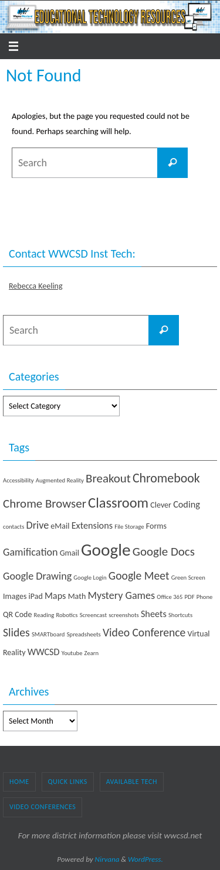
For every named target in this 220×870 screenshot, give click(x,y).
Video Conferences (42, 807)
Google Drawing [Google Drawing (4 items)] (37, 576)
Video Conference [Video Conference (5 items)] (144, 632)
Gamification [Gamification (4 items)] (30, 552)
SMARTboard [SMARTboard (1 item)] (48, 634)
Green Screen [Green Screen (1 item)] (188, 577)
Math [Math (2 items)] (77, 596)
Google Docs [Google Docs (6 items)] (164, 551)
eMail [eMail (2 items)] (59, 526)
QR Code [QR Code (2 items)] (17, 614)
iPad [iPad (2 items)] (36, 596)
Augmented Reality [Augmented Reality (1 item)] (60, 480)
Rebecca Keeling (36, 286)
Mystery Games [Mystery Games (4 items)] (121, 595)
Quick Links (67, 781)
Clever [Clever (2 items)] (160, 505)
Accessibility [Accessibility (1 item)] (18, 480)
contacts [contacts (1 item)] (13, 526)
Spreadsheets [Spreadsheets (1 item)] (84, 634)
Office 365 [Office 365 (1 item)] (169, 597)
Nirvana (107, 859)
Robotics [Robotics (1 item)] (66, 615)
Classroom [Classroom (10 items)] (118, 503)
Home (19, 781)
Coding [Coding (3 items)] (186, 504)
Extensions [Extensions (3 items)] (92, 525)
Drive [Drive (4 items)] (37, 525)
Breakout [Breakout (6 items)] (108, 478)
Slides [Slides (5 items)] (16, 632)
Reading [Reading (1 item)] (44, 615)
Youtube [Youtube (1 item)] (72, 653)
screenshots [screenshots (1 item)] (124, 615)
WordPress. (145, 859)
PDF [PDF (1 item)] (190, 597)
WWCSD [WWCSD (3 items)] (44, 651)
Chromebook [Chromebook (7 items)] (166, 478)
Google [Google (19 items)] (106, 549)
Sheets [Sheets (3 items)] (154, 613)
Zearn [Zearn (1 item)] (91, 653)
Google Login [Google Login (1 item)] (89, 577)
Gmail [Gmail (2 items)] (69, 553)
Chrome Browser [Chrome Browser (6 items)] (44, 503)
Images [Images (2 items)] (14, 596)
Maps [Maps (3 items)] (55, 595)
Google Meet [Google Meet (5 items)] (139, 575)
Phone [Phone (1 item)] (205, 597)
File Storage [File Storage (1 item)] (129, 526)
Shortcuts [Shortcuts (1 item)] (180, 615)
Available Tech (131, 781)
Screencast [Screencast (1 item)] (93, 615)
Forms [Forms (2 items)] (156, 526)
